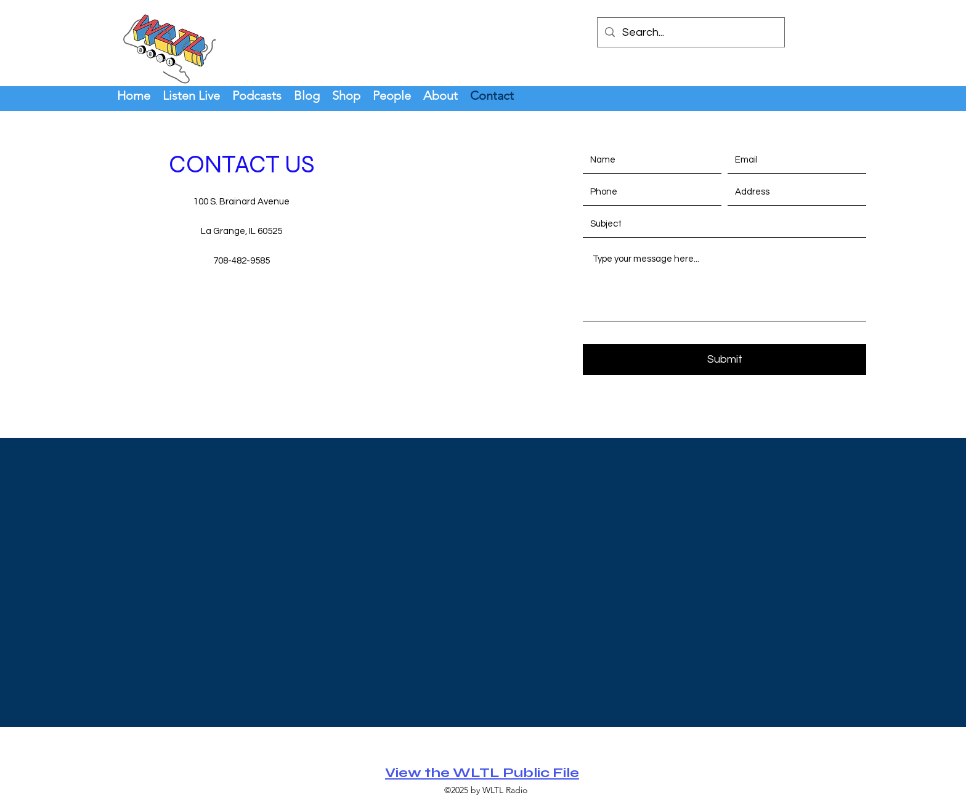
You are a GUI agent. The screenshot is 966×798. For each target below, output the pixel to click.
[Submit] (724, 359)
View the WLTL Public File (482, 773)
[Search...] (690, 32)
